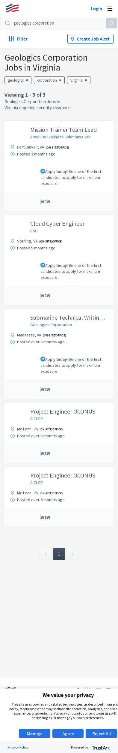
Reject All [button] (101, 733)
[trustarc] (100, 747)
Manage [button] (35, 733)
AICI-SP (36, 418)
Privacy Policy (17, 747)
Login (96, 8)
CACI (34, 230)
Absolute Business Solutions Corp (60, 137)
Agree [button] (68, 733)
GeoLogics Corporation (51, 324)
